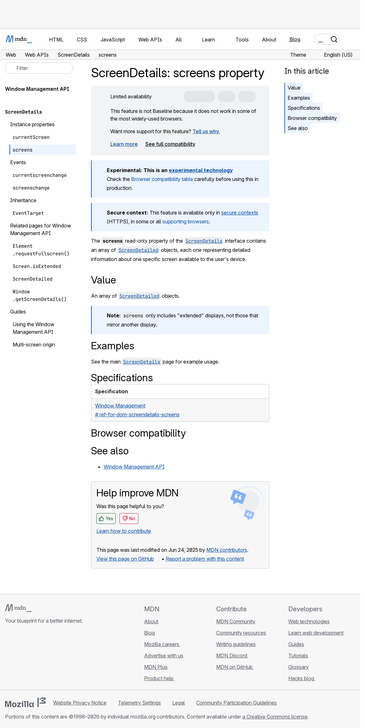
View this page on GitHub (125, 559)
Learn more (124, 144)
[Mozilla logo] (25, 702)
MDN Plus (155, 667)
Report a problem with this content (205, 559)
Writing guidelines (236, 644)
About (151, 621)
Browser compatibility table (162, 179)
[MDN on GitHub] (9, 658)
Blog (294, 39)
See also (298, 128)
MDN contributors (226, 550)
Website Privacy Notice (79, 703)
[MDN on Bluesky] (20, 658)
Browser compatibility (312, 118)
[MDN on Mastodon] (43, 658)
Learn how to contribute (123, 531)
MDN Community (235, 621)
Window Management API (134, 467)
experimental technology (201, 170)
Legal (178, 703)
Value (294, 87)
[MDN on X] (31, 658)
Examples (299, 98)
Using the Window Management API (33, 328)
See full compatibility (170, 144)
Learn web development (316, 633)
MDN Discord (232, 655)
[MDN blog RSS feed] (54, 658)
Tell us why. (206, 131)
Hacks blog (301, 678)
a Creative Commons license (274, 716)
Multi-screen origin (34, 344)
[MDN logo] (18, 608)
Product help (159, 678)
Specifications (304, 108)
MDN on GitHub (235, 667)
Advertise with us (163, 655)
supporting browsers (185, 221)
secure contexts (239, 212)
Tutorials (298, 655)
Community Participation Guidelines (236, 703)
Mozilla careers (162, 644)
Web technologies (309, 621)
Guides (296, 644)
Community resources (241, 633)
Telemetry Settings (139, 703)
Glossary (298, 667)
